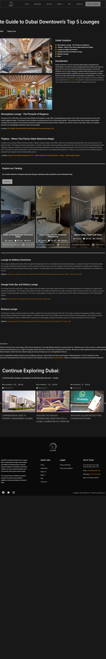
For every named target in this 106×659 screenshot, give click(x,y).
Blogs (60, 4)
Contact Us (79, 4)
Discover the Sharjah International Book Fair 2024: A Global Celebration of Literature (87, 418)
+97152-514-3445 (95, 474)
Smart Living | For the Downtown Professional (70, 236)
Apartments (37, 4)
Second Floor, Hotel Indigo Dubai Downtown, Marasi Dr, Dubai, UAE (29, 299)
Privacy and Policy (65, 465)
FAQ (69, 4)
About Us (49, 4)
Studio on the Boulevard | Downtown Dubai (35, 236)
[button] (2, 216)
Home (27, 4)
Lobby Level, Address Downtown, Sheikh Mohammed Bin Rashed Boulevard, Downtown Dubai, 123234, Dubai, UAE (44, 274)
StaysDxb (72, 80)
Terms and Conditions (66, 468)
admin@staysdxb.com (93, 470)
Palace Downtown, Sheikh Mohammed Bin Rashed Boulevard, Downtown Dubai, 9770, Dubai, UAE (39, 321)
